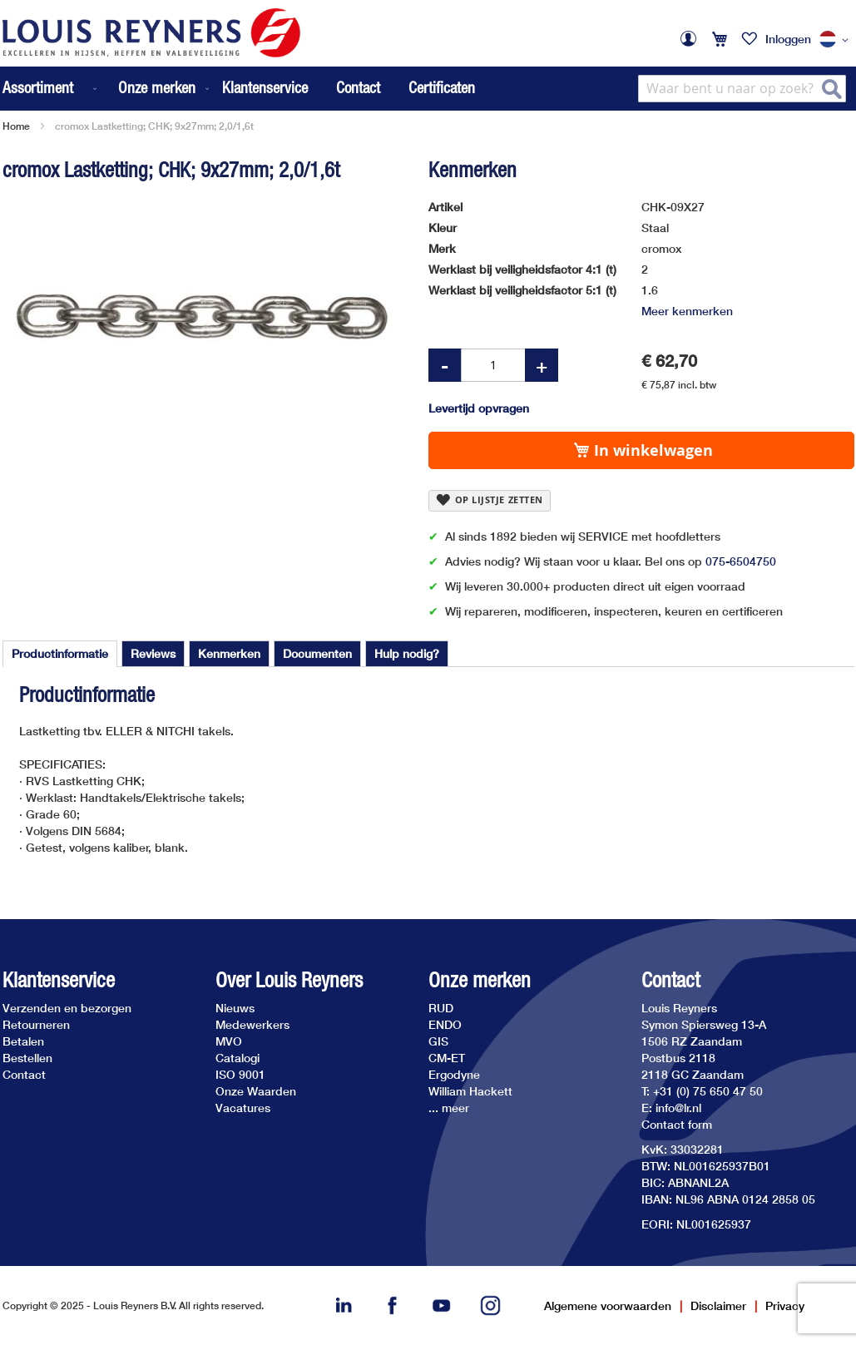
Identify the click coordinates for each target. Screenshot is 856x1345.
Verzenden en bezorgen (66, 1008)
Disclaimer (718, 1305)
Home (16, 126)
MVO (228, 1041)
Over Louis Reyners (289, 980)
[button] (836, 40)
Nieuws (235, 1008)
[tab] (59, 653)
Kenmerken (229, 653)
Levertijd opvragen (478, 408)
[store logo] (151, 32)
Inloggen (788, 39)
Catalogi (237, 1058)
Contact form (676, 1124)
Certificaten (441, 87)
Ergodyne (454, 1074)
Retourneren (36, 1024)
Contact (358, 87)
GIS (438, 1041)
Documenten (317, 653)
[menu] (107, 89)
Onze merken (479, 980)
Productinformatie (60, 653)
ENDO (445, 1024)
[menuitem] (51, 89)
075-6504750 (740, 561)
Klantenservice (265, 87)
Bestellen (27, 1058)
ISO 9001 (240, 1074)
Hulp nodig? (406, 653)
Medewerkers (252, 1024)
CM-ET (446, 1058)
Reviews (153, 653)
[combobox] (742, 88)
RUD (440, 1008)
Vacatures (242, 1107)
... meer (448, 1107)
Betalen (23, 1041)
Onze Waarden (255, 1091)
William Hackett (470, 1091)
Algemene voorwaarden (607, 1305)
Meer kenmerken (687, 311)
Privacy (784, 1305)
